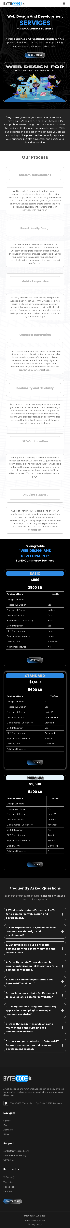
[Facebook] (8, 1187)
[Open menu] (64, 3)
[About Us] (8, 1129)
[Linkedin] (7, 1191)
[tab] (35, 914)
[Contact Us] (8, 1159)
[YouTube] (8, 1182)
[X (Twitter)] (8, 1177)
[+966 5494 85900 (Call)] (14, 1155)
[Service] (7, 1120)
